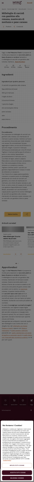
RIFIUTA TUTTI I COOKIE (17, 465)
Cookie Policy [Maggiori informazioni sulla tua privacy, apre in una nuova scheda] (7, 460)
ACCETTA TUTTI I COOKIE (17, 472)
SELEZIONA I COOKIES (17, 478)
